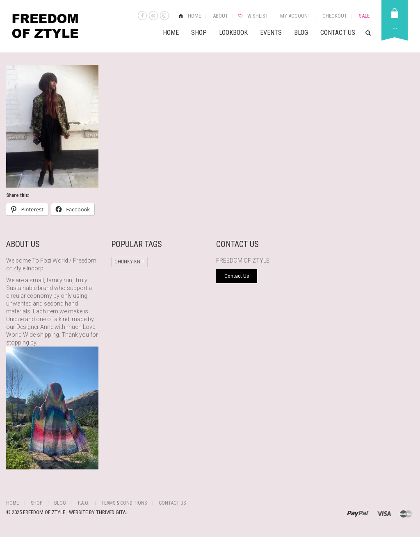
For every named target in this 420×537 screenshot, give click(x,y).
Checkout (334, 16)
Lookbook (233, 32)
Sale (364, 16)
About (220, 16)
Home (194, 16)
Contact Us (337, 32)
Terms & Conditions (123, 503)
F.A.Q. (83, 503)
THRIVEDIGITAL (112, 512)
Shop (199, 32)
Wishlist (257, 16)
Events (271, 32)
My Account (295, 16)
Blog (301, 32)
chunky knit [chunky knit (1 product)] (129, 262)
